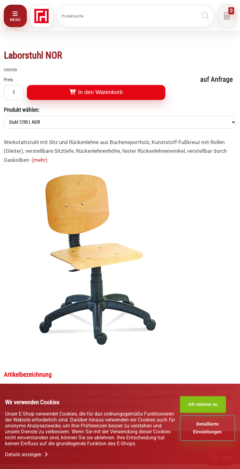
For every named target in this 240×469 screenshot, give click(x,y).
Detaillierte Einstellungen (207, 428)
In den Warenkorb (95, 92)
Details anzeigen (27, 454)
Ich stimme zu (203, 404)
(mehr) (40, 160)
